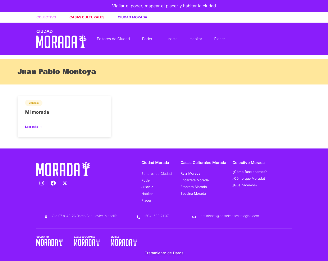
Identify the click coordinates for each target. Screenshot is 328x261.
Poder (147, 39)
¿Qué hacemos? (244, 185)
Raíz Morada (190, 173)
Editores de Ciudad (113, 39)
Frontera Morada (194, 187)
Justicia (171, 39)
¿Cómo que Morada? (248, 178)
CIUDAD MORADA (132, 17)
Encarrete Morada (195, 180)
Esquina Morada (193, 193)
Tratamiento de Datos (164, 253)
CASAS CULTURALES (86, 17)
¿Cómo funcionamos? (249, 172)
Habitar (196, 39)
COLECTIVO (46, 17)
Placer (219, 39)
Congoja (34, 102)
